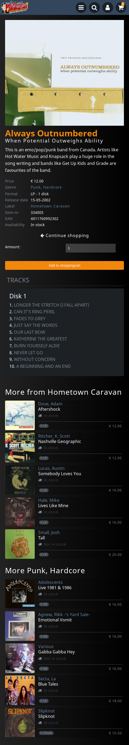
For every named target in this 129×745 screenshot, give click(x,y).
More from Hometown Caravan (63, 392)
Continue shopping (64, 235)
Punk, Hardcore (46, 187)
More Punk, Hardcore (45, 570)
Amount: (12, 246)
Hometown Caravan (50, 206)
